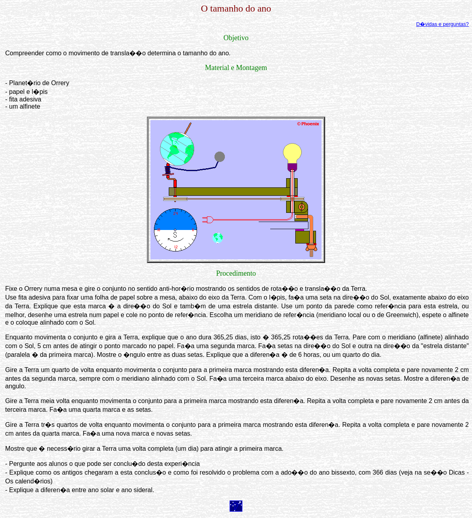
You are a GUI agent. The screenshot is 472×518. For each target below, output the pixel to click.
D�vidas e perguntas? (442, 24)
